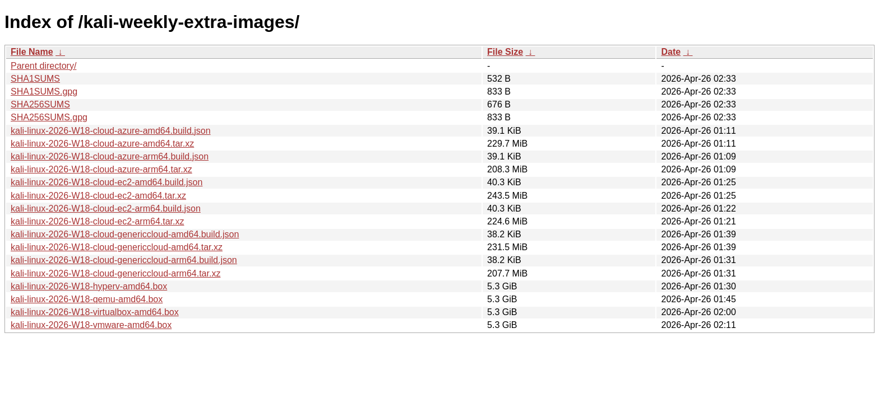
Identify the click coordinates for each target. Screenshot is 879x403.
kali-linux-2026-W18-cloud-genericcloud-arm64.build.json (124, 260)
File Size (505, 52)
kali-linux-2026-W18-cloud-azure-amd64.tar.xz (102, 143)
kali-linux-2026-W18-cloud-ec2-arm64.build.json (106, 208)
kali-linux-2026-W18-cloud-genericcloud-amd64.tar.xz (117, 247)
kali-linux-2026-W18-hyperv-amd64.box (89, 286)
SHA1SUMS (35, 78)
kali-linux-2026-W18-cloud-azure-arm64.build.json (110, 156)
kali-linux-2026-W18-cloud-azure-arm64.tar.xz (101, 169)
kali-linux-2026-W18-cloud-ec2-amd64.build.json (106, 182)
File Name (32, 52)
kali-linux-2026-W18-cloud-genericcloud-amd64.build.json (125, 234)
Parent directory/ (43, 66)
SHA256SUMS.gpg (49, 117)
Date (671, 52)
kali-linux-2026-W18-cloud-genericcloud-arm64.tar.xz (115, 273)
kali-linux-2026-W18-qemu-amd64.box (87, 299)
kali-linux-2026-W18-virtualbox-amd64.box (95, 312)
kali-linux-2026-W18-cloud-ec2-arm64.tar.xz (97, 221)
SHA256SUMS (40, 104)
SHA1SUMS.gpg (44, 91)
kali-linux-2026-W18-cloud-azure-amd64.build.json (111, 130)
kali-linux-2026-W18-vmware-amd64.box (91, 325)
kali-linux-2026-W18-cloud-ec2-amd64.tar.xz (98, 195)
